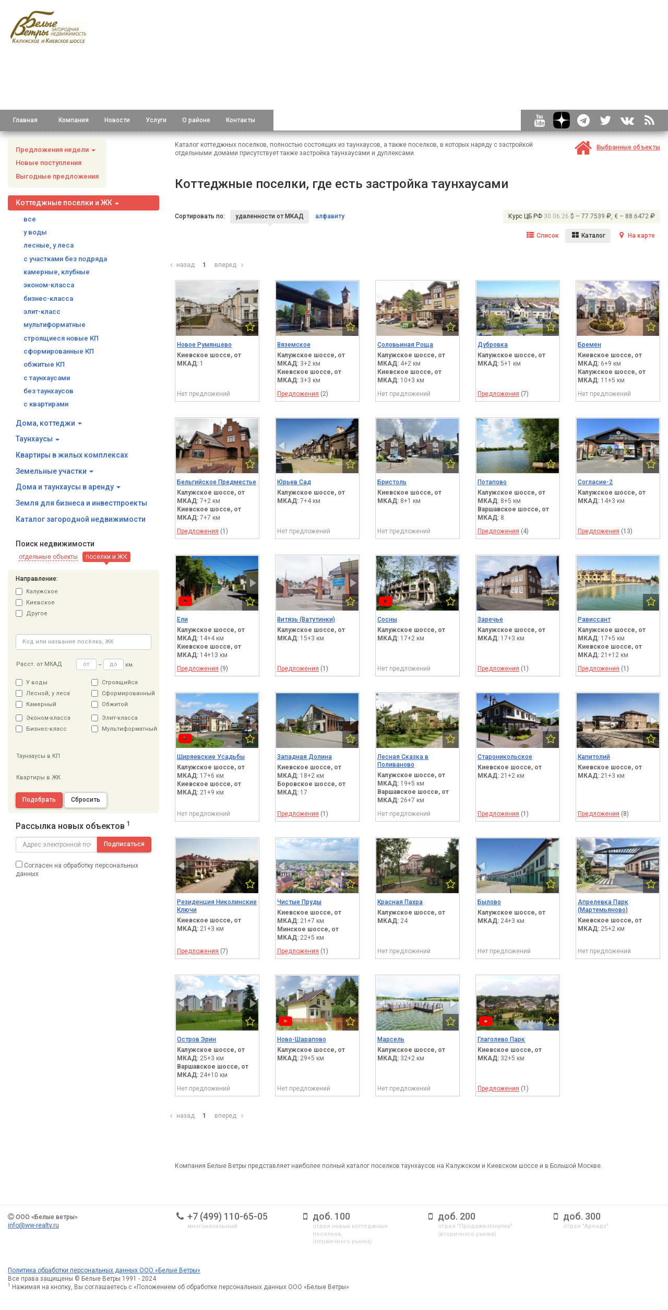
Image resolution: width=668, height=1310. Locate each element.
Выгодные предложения (57, 176)
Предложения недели (56, 150)
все (29, 219)
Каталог (587, 235)
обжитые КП (44, 364)
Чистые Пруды (299, 902)
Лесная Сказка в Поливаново (402, 760)
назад (181, 264)
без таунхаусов (48, 391)
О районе (196, 120)
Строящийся (114, 682)
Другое (31, 613)
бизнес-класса (48, 298)
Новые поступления (48, 163)
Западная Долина (304, 757)
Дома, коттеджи (49, 423)
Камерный (36, 704)
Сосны (387, 619)
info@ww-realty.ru (33, 1225)
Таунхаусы (37, 439)
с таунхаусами (46, 378)
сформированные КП (58, 351)
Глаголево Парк (501, 1039)
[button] (48, 557)
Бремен (589, 344)
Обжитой (109, 704)
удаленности (269, 216)
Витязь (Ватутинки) (306, 619)
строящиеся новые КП (61, 338)
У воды (31, 682)
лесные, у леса (48, 245)
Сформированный (121, 693)
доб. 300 (582, 1216)
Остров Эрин (196, 1039)
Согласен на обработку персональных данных (77, 869)
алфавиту (329, 216)
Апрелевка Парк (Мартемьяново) (603, 906)
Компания (73, 120)
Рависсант (594, 619)
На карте (636, 235)
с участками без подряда (65, 259)
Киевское (35, 602)
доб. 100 (331, 1216)
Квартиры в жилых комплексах (72, 455)
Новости (117, 120)
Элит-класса (114, 718)
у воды (35, 232)
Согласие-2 (595, 482)
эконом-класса (48, 285)
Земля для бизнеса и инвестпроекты (81, 503)
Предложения (298, 393)
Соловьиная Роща (405, 344)
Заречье (490, 619)
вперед (230, 264)
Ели (182, 619)
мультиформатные (54, 325)
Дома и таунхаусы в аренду (68, 487)
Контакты (240, 120)
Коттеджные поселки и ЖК (67, 202)
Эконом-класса (43, 718)
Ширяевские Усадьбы (211, 757)
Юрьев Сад (294, 482)
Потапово (492, 482)
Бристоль (392, 482)
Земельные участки (54, 471)
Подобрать (39, 799)
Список (542, 235)
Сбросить (85, 799)
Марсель (390, 1039)
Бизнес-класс (41, 729)
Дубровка (493, 344)
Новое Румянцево (204, 344)
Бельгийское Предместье (216, 482)
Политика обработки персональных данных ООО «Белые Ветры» (104, 1270)
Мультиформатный (121, 729)
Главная (25, 120)
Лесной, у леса (43, 693)
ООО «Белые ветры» (47, 1217)
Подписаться (124, 844)
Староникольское (505, 757)
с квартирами (45, 404)
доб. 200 (456, 1216)
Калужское (37, 591)
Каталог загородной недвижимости (81, 519)
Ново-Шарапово (301, 1039)
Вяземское (294, 344)
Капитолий (594, 757)
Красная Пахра (400, 902)
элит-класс (42, 311)
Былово (489, 902)
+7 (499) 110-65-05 (227, 1216)
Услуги (156, 120)
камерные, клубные (56, 272)
